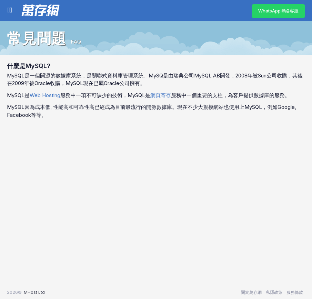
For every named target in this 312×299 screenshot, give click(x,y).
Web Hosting (45, 95)
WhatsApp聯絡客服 (278, 10)
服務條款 (294, 292)
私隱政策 (274, 292)
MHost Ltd (34, 292)
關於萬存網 (251, 292)
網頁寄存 (160, 95)
